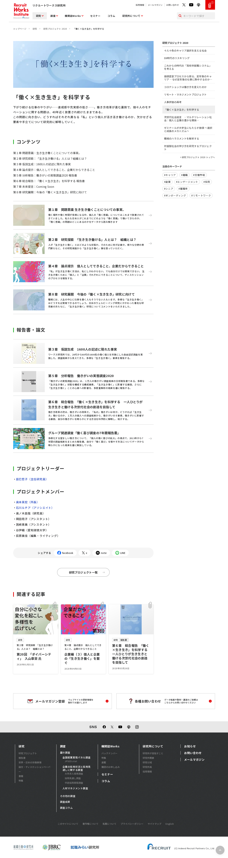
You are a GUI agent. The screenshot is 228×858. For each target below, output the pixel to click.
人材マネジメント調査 (75, 788)
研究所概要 (148, 757)
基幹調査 (65, 752)
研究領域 (147, 762)
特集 (21, 780)
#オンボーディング (175, 195)
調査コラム (66, 807)
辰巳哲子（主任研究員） (31, 479)
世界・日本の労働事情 (30, 762)
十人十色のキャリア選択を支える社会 (185, 50)
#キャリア (170, 175)
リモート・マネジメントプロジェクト (185, 94)
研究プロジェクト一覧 (87, 572)
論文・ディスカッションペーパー (34, 769)
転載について (109, 823)
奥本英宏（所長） (27, 502)
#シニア (168, 188)
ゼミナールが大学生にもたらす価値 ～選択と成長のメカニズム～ (188, 129)
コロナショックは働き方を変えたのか (185, 87)
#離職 (184, 175)
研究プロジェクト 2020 (55, 28)
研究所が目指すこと (153, 753)
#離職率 (183, 188)
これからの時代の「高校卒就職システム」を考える (188, 67)
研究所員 (147, 767)
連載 (103, 762)
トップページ (20, 28)
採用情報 (140, 4)
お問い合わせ (172, 4)
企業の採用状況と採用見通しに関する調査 (76, 768)
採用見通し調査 (73, 778)
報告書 (22, 757)
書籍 (21, 776)
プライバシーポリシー (132, 823)
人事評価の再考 (173, 102)
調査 (52, 16)
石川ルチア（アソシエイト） (35, 508)
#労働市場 (199, 175)
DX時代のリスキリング (177, 58)
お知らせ (190, 746)
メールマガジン (155, 4)
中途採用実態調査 (74, 782)
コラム (111, 16)
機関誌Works (73, 16)
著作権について (90, 823)
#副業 (167, 182)
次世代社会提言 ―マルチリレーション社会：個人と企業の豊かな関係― (188, 118)
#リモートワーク (201, 195)
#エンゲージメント (187, 182)
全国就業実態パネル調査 (76, 757)
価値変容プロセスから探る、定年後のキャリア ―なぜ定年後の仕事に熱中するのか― (188, 77)
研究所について (131, 16)
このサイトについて (68, 823)
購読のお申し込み (110, 767)
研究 (38, 16)
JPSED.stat (71, 761)
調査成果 (65, 801)
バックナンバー (109, 753)
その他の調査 (67, 796)
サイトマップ (154, 823)
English (170, 823)
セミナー (95, 16)
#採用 (206, 182)
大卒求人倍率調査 (74, 773)
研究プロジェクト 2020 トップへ (198, 157)
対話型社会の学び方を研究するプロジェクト (188, 147)
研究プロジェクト (28, 753)
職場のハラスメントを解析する (181, 138)
